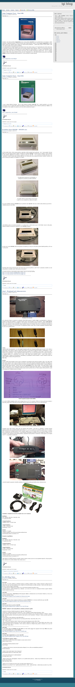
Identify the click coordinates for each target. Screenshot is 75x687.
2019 (55, 50)
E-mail (11, 72)
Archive (8, 10)
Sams (7, 123)
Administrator (5, 14)
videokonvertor (15, 571)
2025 (55, 43)
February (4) (58, 40)
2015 (55, 54)
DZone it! (20, 72)
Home (3, 10)
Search (17, 10)
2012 (55, 58)
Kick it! (15, 72)
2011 (55, 59)
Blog (7, 579)
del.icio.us (25, 72)
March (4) (57, 39)
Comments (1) (6, 72)
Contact (12, 10)
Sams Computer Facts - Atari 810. (13, 76)
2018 (55, 51)
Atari (7, 15)
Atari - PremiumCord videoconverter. (14, 291)
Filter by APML (30, 10)
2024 (55, 44)
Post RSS (35, 72)
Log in (72, 0)
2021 (55, 47)
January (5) (58, 41)
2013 (55, 57)
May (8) (57, 37)
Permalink (30, 72)
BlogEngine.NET (38, 679)
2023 (55, 45)
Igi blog (67, 3)
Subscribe (22, 10)
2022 (55, 46)
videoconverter (10, 571)
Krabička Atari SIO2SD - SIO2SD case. (14, 129)
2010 (55, 60)
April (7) (57, 38)
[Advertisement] (27, 683)
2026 (64, 38)
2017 (55, 52)
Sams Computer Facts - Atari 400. (13, 13)
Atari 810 (9, 123)
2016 (55, 53)
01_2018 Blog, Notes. (8, 577)
